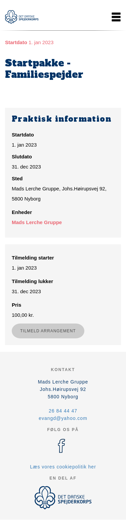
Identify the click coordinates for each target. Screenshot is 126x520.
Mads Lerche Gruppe (37, 222)
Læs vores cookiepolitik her (63, 466)
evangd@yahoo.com (63, 418)
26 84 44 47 (63, 411)
